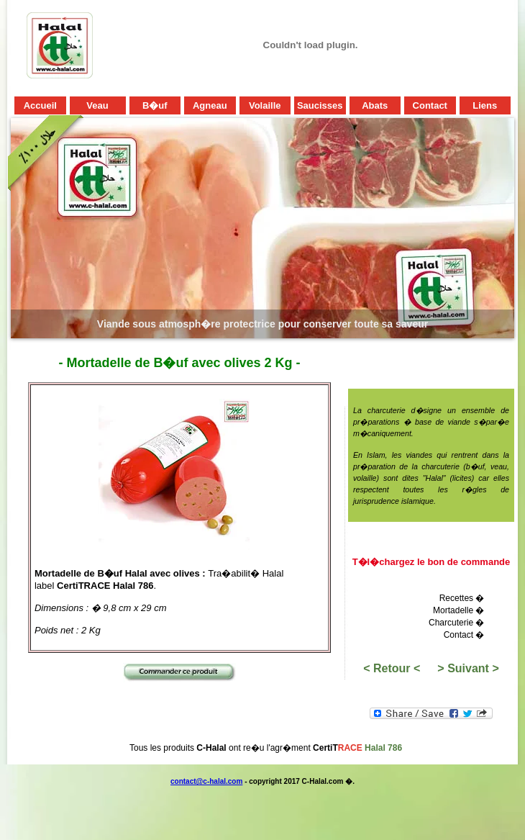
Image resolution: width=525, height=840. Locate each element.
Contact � (464, 635)
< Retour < (391, 668)
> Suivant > (467, 668)
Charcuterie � (456, 623)
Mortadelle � (458, 610)
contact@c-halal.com (206, 781)
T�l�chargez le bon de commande (431, 561)
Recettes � (462, 598)
